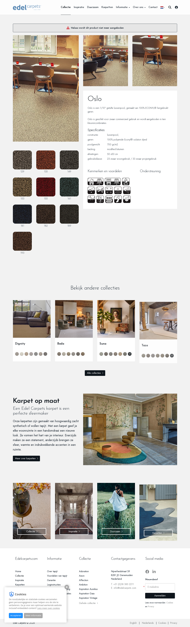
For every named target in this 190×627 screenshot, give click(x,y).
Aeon (81, 575)
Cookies (169, 602)
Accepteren (15, 615)
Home (18, 571)
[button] (162, 7)
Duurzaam (92, 7)
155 (45, 189)
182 (45, 216)
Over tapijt (52, 571)
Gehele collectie (88, 603)
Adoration (84, 571)
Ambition (83, 584)
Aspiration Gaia (86, 593)
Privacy (151, 606)
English (133, 623)
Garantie (51, 580)
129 (22, 161)
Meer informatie (33, 615)
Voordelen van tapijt (57, 575)
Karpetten (107, 7)
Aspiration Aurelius (88, 589)
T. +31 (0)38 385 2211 (122, 584)
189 (69, 216)
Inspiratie (79, 7)
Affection (83, 580)
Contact (153, 7)
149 (69, 161)
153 (22, 189)
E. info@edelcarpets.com (123, 588)
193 (22, 243)
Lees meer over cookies (48, 608)
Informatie (123, 7)
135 (45, 161)
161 (69, 189)
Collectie (66, 7)
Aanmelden (160, 595)
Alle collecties (94, 373)
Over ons (139, 7)
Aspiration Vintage (88, 598)
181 (22, 216)
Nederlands (148, 623)
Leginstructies (54, 584)
